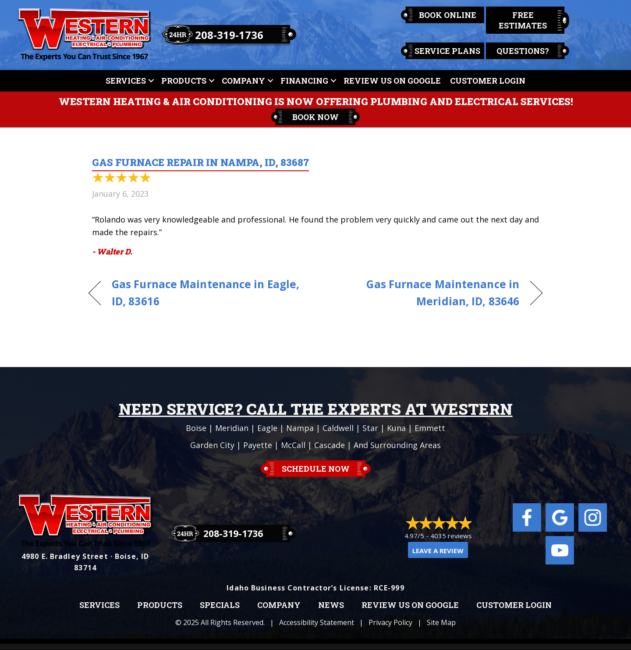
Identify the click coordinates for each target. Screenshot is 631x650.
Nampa (300, 428)
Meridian (231, 428)
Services (126, 80)
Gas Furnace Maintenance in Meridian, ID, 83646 (424, 292)
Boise (196, 428)
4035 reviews (451, 535)
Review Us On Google (392, 80)
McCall (293, 445)
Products (183, 80)
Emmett (430, 428)
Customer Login (487, 80)
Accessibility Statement (316, 622)
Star (370, 428)
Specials (220, 605)
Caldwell (338, 428)
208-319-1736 (229, 35)
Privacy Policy (390, 622)
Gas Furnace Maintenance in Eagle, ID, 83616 (205, 292)
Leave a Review (438, 550)
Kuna (396, 428)
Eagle (267, 428)
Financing (304, 80)
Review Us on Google (410, 605)
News (331, 605)
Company (243, 80)
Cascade (329, 445)
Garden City (212, 445)
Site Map (441, 622)
